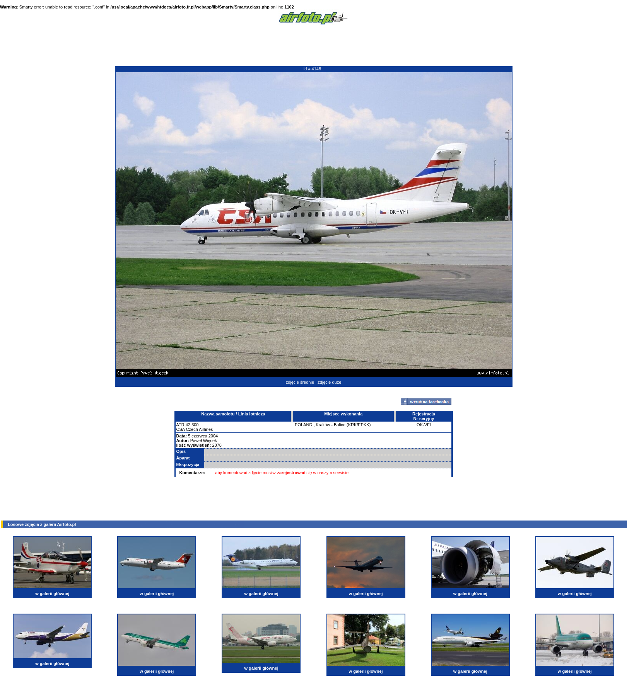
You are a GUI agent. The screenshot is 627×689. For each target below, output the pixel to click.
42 (188, 424)
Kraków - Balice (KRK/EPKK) (343, 424)
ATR (180, 424)
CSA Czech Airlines (194, 429)
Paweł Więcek (203, 440)
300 (194, 424)
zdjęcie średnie (300, 382)
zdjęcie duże (329, 382)
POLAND (303, 424)
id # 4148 (312, 68)
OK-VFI (424, 424)
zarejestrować (291, 472)
